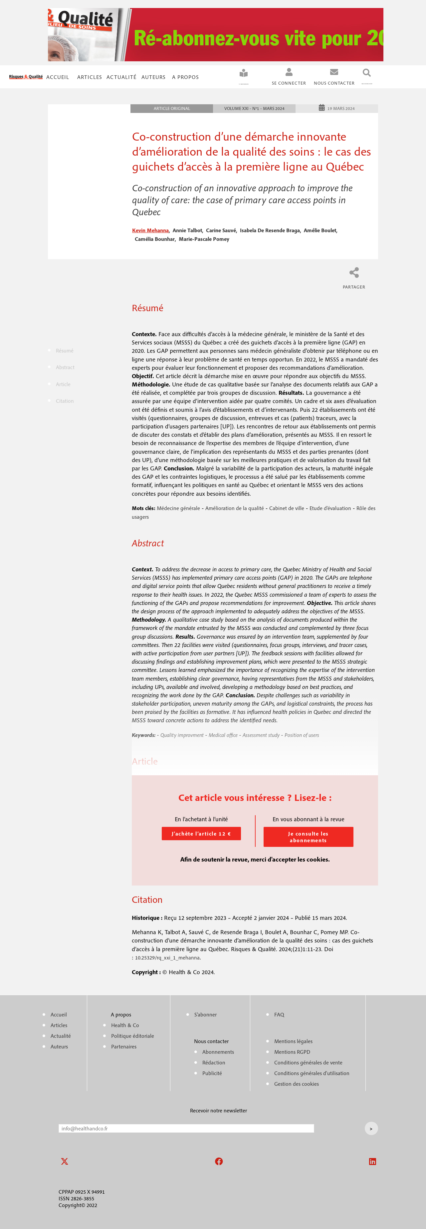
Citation (65, 399)
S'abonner (222, 83)
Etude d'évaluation (330, 507)
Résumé (65, 349)
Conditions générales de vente (308, 1061)
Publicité (212, 1072)
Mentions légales (293, 1040)
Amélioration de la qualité (234, 507)
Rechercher (356, 83)
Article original (172, 107)
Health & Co (125, 1024)
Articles (59, 1024)
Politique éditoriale (132, 1034)
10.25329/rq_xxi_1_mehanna (167, 956)
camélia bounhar (155, 238)
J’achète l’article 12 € (201, 832)
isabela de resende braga (270, 229)
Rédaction (213, 1061)
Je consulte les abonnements (308, 836)
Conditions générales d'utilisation (311, 1072)
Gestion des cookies (296, 1082)
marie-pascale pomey (204, 238)
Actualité (121, 76)
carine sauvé (221, 229)
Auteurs (153, 76)
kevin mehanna (150, 229)
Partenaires (123, 1045)
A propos (185, 76)
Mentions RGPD (292, 1050)
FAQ (279, 1013)
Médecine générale (178, 507)
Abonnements (218, 1050)
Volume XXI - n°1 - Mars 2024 (254, 107)
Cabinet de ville (286, 507)
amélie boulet (320, 229)
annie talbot (187, 229)
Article (63, 383)
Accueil (57, 76)
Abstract (65, 366)
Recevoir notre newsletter (218, 1109)
